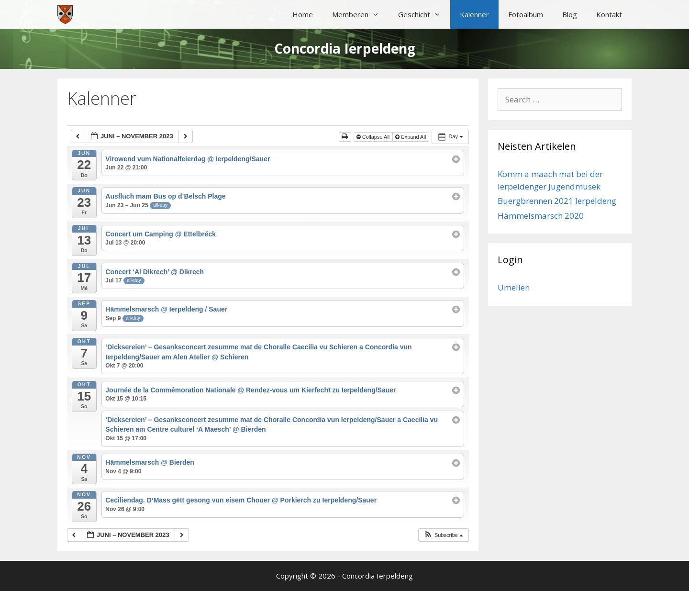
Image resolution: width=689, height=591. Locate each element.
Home (302, 14)
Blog (569, 14)
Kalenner (474, 14)
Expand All (411, 137)
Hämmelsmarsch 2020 (541, 215)
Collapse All (373, 137)
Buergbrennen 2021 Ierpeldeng (557, 200)
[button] (443, 535)
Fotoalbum (525, 14)
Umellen (514, 287)
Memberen (360, 14)
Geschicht (424, 14)
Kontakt (609, 14)
